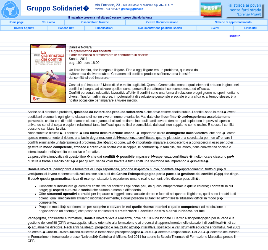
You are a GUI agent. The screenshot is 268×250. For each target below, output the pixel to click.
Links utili (250, 28)
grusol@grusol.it (132, 9)
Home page (16, 22)
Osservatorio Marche (95, 22)
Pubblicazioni (104, 28)
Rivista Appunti (24, 28)
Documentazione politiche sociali (160, 28)
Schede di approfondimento (233, 22)
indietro (235, 36)
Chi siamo (48, 22)
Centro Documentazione (162, 22)
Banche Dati (66, 28)
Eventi (215, 28)
